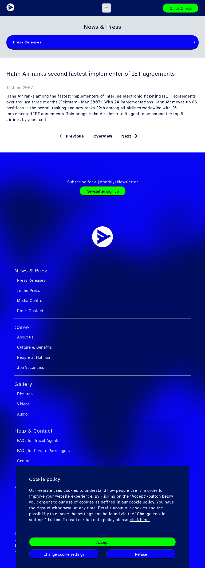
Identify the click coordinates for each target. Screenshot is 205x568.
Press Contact (30, 310)
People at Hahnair (34, 357)
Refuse (141, 554)
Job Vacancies (30, 367)
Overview (102, 136)
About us (25, 337)
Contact (24, 460)
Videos (23, 404)
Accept (102, 542)
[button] (106, 8)
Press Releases (31, 280)
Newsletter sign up (102, 191)
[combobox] (102, 42)
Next (127, 136)
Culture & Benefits (34, 347)
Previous (74, 136)
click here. (140, 519)
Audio (22, 414)
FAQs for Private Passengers (43, 450)
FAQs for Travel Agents (38, 440)
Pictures (25, 394)
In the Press (28, 290)
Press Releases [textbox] (27, 42)
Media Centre (29, 300)
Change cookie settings (64, 554)
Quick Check (180, 8)
